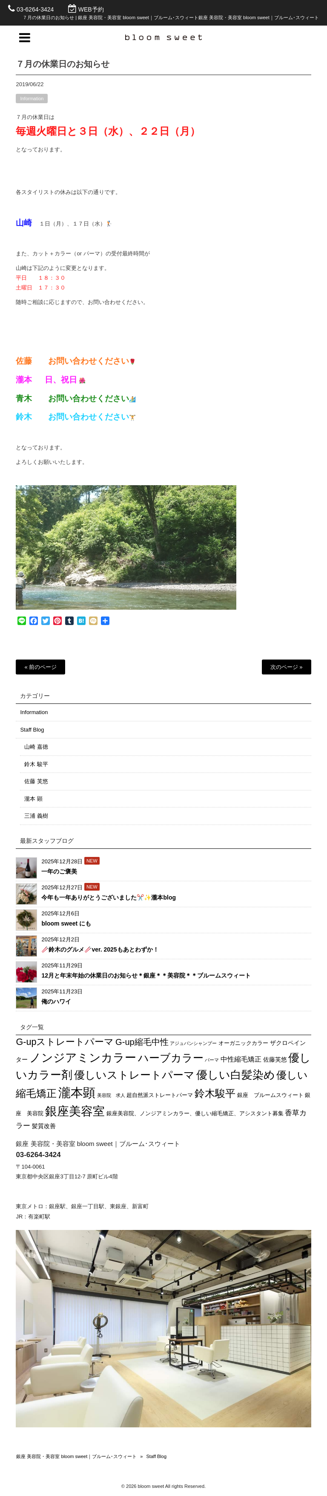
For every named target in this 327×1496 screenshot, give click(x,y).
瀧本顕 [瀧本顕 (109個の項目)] (76, 1092)
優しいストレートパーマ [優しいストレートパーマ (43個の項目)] (134, 1075)
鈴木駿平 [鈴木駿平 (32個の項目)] (215, 1093)
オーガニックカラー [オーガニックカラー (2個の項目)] (243, 1043)
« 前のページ (40, 667)
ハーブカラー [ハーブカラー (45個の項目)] (171, 1058)
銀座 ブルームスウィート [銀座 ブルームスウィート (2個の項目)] (270, 1095)
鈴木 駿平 (36, 764)
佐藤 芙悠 (36, 781)
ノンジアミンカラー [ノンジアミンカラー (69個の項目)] (82, 1057)
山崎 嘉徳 (36, 747)
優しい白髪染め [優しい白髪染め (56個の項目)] (235, 1074)
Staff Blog (32, 729)
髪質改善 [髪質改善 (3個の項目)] (44, 1126)
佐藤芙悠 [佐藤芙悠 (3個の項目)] (275, 1059)
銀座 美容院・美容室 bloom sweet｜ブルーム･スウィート (76, 1456)
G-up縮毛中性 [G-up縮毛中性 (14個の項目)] (142, 1042)
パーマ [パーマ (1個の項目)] (212, 1059)
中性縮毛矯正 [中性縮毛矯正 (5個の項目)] (241, 1059)
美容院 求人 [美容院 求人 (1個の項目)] (111, 1095)
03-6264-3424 (35, 9)
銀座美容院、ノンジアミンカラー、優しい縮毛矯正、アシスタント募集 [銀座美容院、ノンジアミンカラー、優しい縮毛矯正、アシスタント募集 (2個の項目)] (195, 1114)
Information (31, 102)
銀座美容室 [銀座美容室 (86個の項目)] (75, 1111)
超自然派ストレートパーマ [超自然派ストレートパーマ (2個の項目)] (159, 1095)
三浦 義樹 (36, 816)
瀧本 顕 (33, 799)
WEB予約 (91, 9)
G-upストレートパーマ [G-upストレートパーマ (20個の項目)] (65, 1041)
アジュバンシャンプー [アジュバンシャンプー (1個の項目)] (193, 1043)
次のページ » (286, 667)
